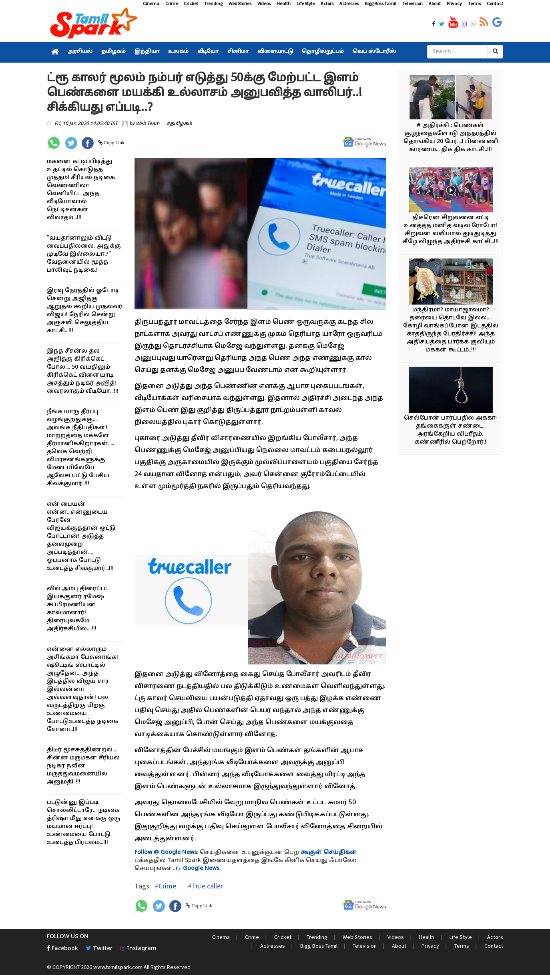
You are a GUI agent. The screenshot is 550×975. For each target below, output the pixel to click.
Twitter (99, 948)
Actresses (349, 3)
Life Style (306, 3)
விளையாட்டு (275, 51)
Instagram (138, 948)
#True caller (204, 885)
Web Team (147, 124)
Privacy (454, 3)
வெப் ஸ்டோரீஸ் (374, 51)
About (435, 3)
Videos (264, 3)
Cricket (191, 3)
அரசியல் (80, 51)
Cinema (151, 3)
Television (412, 3)
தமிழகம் (113, 51)
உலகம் (178, 51)
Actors (327, 3)
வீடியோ (208, 51)
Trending (213, 3)
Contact (495, 3)
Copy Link (113, 142)
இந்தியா (146, 51)
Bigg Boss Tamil (380, 3)
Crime (171, 3)
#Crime (165, 885)
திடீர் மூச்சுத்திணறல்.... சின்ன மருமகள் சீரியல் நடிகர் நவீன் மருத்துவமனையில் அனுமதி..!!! (83, 766)
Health (284, 3)
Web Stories (240, 3)
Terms (474, 3)
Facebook (62, 948)
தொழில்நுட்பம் (323, 51)
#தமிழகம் (179, 124)
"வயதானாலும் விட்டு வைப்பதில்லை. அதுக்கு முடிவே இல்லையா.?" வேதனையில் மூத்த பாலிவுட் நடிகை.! (84, 254)
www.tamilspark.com (118, 967)
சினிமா (238, 51)
